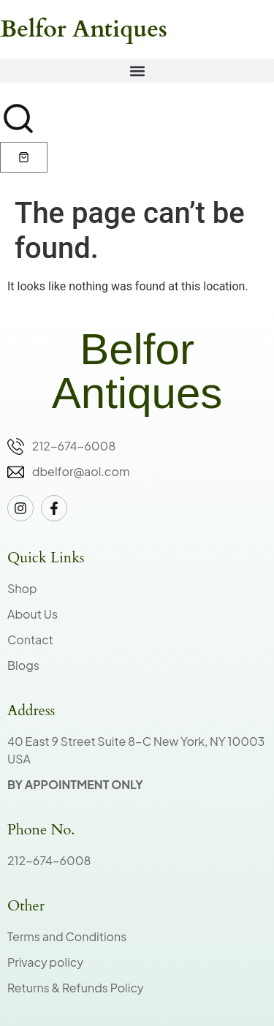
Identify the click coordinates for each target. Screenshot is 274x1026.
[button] (137, 71)
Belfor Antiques (83, 29)
